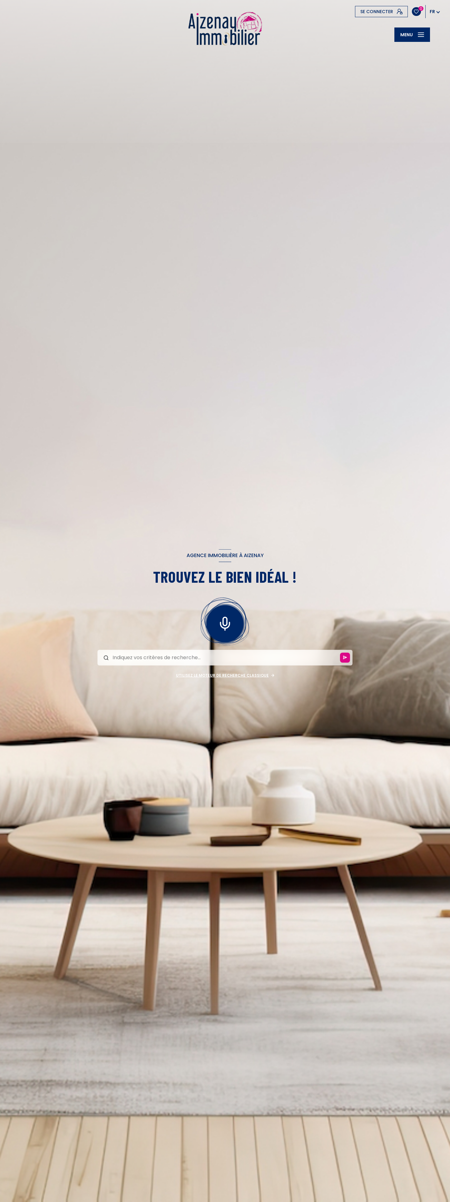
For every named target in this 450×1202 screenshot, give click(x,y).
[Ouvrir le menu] (412, 34)
